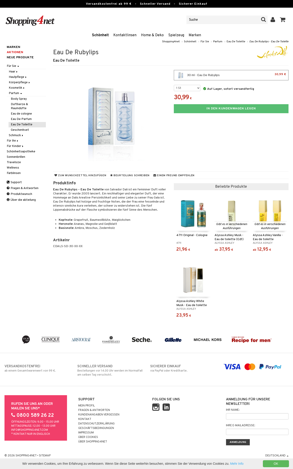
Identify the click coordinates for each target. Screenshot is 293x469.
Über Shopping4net (92, 442)
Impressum (86, 433)
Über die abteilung (21, 200)
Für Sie (205, 41)
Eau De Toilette (236, 41)
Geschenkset (20, 130)
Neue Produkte (20, 57)
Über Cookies (88, 437)
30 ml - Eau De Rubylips (231, 75)
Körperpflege (20, 82)
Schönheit (100, 35)
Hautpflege (18, 77)
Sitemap (45, 456)
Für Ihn (13, 141)
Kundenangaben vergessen (98, 415)
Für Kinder (15, 146)
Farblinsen (14, 173)
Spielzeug (176, 35)
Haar (13, 72)
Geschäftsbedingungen (96, 428)
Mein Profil (86, 406)
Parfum (217, 41)
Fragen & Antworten (22, 188)
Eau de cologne (21, 114)
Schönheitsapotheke (21, 151)
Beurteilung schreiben (130, 175)
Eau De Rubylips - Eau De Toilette (269, 41)
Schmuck (16, 135)
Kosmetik (17, 88)
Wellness (13, 168)
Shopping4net (171, 41)
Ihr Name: (232, 410)
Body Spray (19, 99)
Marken (195, 35)
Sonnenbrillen (16, 157)
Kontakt (84, 419)
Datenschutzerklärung (96, 424)
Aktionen (15, 52)
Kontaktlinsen (124, 35)
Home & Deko (152, 35)
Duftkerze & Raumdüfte (19, 106)
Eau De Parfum (21, 119)
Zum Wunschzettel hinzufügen (80, 175)
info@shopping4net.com (29, 430)
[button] (282, 20)
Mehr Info (237, 463)
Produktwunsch (19, 194)
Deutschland (277, 456)
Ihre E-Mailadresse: (240, 425)
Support (14, 182)
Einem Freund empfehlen (174, 175)
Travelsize (14, 162)
